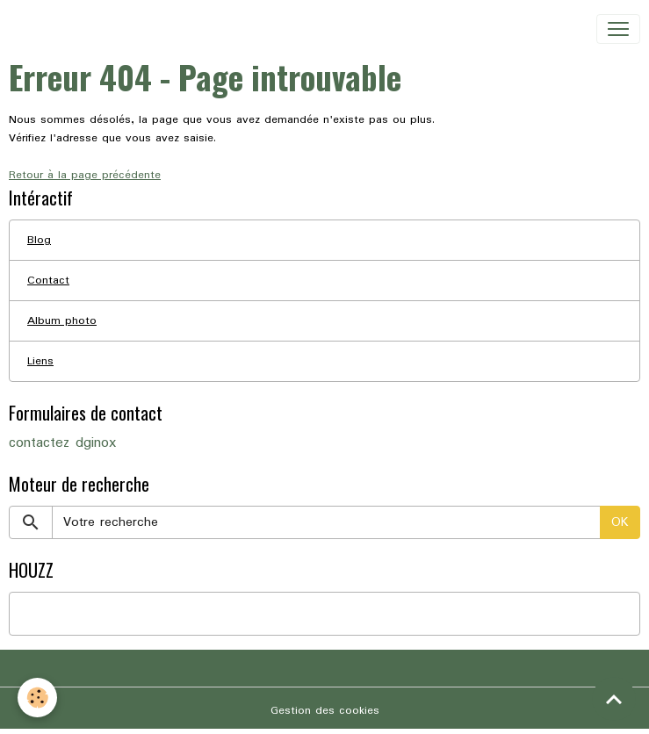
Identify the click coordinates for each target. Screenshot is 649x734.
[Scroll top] (614, 699)
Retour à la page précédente (85, 175)
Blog (39, 240)
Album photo (62, 321)
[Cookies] (37, 697)
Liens (40, 361)
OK (620, 522)
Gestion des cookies (324, 711)
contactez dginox (62, 443)
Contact (48, 280)
